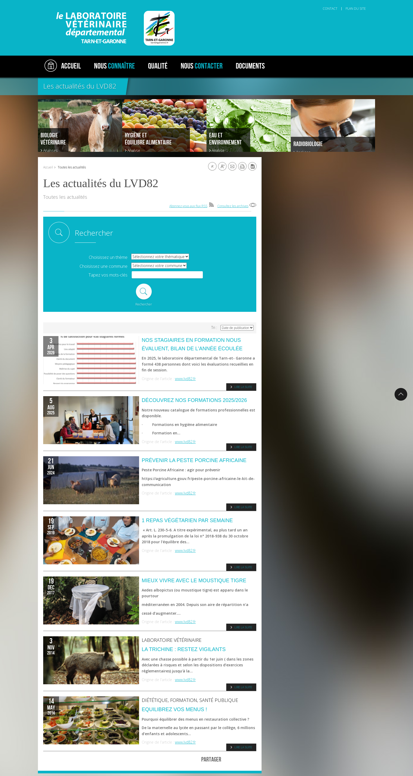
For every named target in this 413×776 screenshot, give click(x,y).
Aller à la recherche (113, 3)
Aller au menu (61, 3)
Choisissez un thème (108, 257)
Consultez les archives (232, 206)
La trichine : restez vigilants (184, 649)
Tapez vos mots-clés (107, 275)
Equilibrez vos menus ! (174, 709)
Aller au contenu (85, 3)
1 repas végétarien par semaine (187, 520)
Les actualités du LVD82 (79, 86)
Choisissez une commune (103, 266)
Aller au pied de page (144, 3)
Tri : (214, 327)
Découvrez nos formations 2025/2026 (194, 400)
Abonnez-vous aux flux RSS (188, 206)
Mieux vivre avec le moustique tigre (194, 580)
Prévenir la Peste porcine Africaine (194, 460)
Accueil (48, 167)
